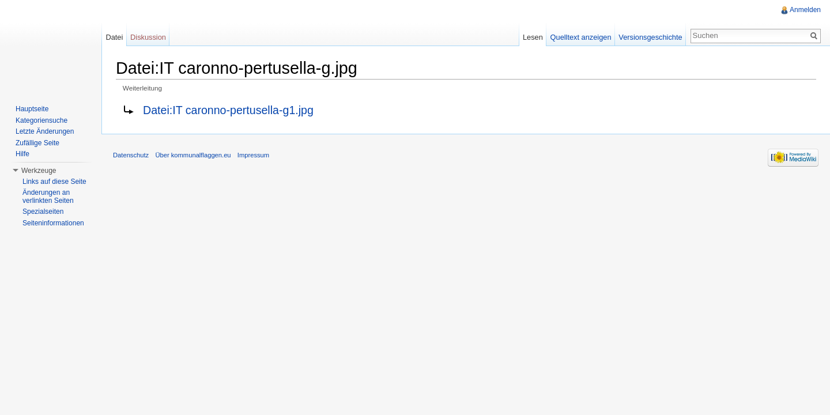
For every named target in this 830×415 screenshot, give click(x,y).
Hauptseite (32, 109)
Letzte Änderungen (45, 131)
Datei (114, 37)
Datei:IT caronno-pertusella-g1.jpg (228, 110)
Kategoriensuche (41, 120)
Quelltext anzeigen (581, 37)
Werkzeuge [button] (38, 171)
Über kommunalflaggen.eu (193, 155)
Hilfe (22, 154)
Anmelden (805, 10)
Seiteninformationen (53, 223)
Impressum (253, 155)
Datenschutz (131, 155)
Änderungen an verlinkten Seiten (48, 196)
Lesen (533, 37)
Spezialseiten (42, 211)
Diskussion (148, 37)
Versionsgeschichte (650, 37)
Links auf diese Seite (54, 182)
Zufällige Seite (37, 143)
